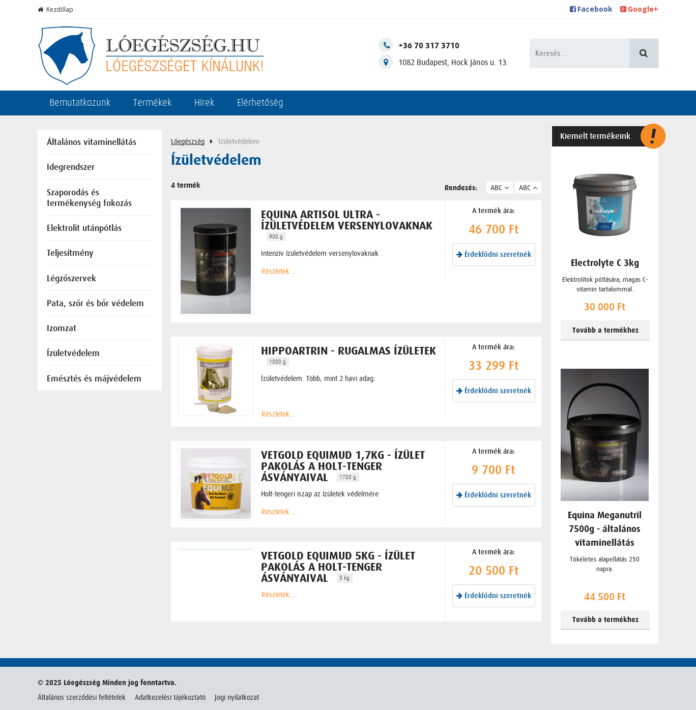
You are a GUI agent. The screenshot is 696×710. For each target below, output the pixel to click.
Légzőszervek (71, 279)
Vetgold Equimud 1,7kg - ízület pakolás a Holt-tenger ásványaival (343, 466)
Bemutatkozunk (79, 102)
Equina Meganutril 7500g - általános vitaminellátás (605, 529)
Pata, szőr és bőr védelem (95, 304)
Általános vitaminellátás (91, 142)
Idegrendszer (71, 167)
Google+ (639, 9)
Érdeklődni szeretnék (493, 254)
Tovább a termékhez (605, 330)
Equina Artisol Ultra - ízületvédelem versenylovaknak (346, 220)
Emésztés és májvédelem (94, 379)
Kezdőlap (55, 9)
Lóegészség (188, 141)
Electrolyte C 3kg (605, 263)
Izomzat (61, 328)
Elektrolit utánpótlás (84, 228)
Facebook (591, 9)
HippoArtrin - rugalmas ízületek (348, 351)
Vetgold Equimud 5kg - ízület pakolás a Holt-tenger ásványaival (338, 567)
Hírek (204, 102)
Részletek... (279, 271)
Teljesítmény (70, 253)
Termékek (152, 102)
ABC (499, 188)
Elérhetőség (260, 102)
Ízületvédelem (73, 353)
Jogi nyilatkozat (237, 697)
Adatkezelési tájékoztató (170, 697)
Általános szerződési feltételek (82, 697)
